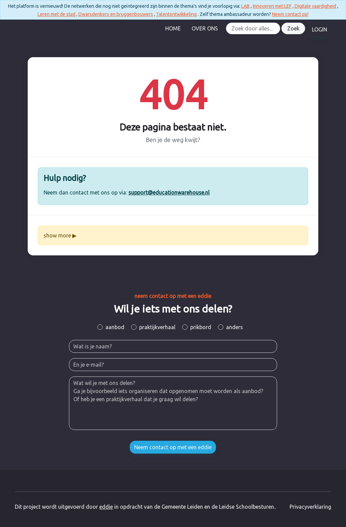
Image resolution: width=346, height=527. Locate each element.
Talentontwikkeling (176, 14)
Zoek (293, 28)
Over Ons (205, 28)
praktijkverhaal (157, 327)
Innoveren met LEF (272, 6)
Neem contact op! (290, 14)
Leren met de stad (56, 14)
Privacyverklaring (310, 507)
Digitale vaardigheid (315, 6)
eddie (106, 507)
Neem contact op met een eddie (173, 447)
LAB (245, 6)
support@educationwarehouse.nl (168, 192)
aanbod (114, 327)
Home (173, 28)
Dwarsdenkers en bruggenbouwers (115, 14)
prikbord (200, 327)
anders (234, 327)
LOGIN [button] (319, 29)
